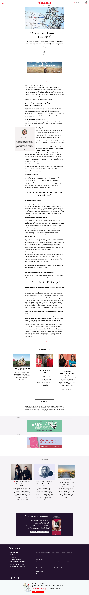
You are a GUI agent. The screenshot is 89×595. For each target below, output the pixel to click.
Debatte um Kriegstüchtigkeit (23, 481)
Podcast (13, 554)
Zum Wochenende (15, 559)
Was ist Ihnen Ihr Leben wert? (44, 485)
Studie (44, 96)
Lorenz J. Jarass (24, 137)
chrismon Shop (48, 568)
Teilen (44, 81)
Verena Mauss (23, 499)
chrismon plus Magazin (17, 566)
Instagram (61, 409)
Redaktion (39, 574)
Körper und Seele (51, 554)
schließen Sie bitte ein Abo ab (51, 407)
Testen (76, 2)
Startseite (40, 5)
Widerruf (69, 562)
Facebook (40, 411)
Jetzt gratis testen (38, 591)
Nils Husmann (45, 54)
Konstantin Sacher (18, 499)
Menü (3, 3)
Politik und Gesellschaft (43, 556)
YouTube (11, 578)
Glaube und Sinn (56, 552)
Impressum (39, 562)
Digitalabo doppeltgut (17, 564)
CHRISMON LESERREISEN (66, 479)
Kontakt (54, 562)
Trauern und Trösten (56, 556)
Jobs (67, 568)
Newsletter (14, 552)
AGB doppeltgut (61, 562)
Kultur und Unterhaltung (64, 554)
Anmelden (85, 2)
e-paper (12, 569)
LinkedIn (47, 411)
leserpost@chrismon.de (40, 409)
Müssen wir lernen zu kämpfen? (22, 485)
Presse (63, 568)
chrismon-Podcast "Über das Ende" (44, 481)
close (66, 581)
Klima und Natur (40, 554)
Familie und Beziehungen (43, 552)
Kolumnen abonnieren (17, 562)
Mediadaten (57, 568)
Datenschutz (47, 562)
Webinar (13, 557)
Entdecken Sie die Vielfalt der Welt (66, 483)
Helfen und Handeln (67, 552)
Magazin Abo (39, 568)
